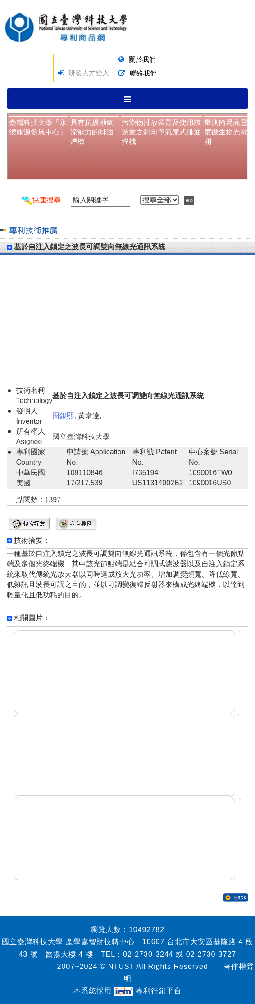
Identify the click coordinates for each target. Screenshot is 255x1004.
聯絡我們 (143, 73)
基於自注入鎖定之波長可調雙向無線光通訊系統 (89, 247)
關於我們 (142, 59)
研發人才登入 (88, 72)
